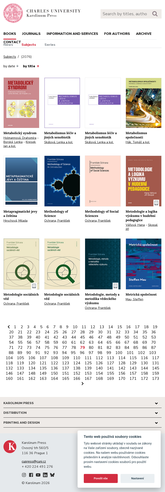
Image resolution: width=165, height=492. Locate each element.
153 (88, 373)
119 (20, 363)
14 (110, 327)
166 (76, 378)
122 (54, 363)
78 (73, 347)
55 (20, 342)
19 (155, 327)
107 (43, 357)
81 (100, 347)
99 (109, 352)
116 (144, 357)
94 (64, 352)
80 (91, 347)
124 (76, 363)
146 (9, 373)
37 (11, 337)
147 (20, 373)
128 (121, 363)
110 (76, 357)
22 (29, 332)
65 (109, 342)
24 (47, 332)
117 (155, 357)
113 (110, 357)
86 (144, 347)
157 (133, 373)
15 (119, 327)
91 (37, 352)
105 (20, 357)
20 (11, 332)
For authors (117, 33)
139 (88, 368)
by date (11, 66)
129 (133, 363)
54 (11, 342)
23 (38, 332)
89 (20, 352)
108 (54, 357)
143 (133, 368)
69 (144, 342)
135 (43, 368)
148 (31, 373)
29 (91, 332)
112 (99, 357)
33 (127, 332)
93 (55, 352)
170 (121, 378)
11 (84, 327)
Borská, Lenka (13, 142)
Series (49, 44)
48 (109, 337)
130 (144, 363)
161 (20, 378)
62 (82, 342)
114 (121, 357)
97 (91, 352)
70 (153, 342)
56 (29, 342)
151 (65, 373)
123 (65, 363)
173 (155, 378)
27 (73, 332)
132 (9, 368)
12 (92, 327)
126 (99, 363)
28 (82, 332)
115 (133, 357)
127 (110, 363)
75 (47, 347)
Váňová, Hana (135, 225)
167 (88, 378)
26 (64, 332)
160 (9, 378)
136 (54, 368)
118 (9, 363)
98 (100, 352)
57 (38, 342)
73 (29, 347)
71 (11, 347)
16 (128, 327)
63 (91, 342)
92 (46, 352)
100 (118, 352)
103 (152, 352)
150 (54, 373)
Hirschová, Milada (15, 221)
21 (20, 332)
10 (75, 327)
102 (141, 352)
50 (127, 337)
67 (127, 342)
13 (101, 327)
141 (110, 368)
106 (31, 357)
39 (29, 337)
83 (118, 347)
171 (133, 378)
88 (11, 352)
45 (82, 337)
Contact (12, 42)
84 (127, 347)
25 (55, 332)
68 (135, 342)
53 (153, 337)
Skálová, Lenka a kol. (58, 142)
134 (31, 368)
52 (144, 337)
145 (155, 368)
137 (65, 368)
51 (135, 337)
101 (130, 352)
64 (100, 342)
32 (118, 332)
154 (99, 373)
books (9, 33)
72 (20, 347)
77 (64, 347)
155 (110, 373)
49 (118, 337)
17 (137, 327)
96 (82, 352)
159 (155, 373)
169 (110, 378)
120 (31, 363)
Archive (143, 33)
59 (55, 342)
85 (135, 347)
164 (54, 378)
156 (121, 373)
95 (73, 352)
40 (38, 337)
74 (38, 347)
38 (20, 337)
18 (146, 327)
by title (31, 66)
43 (64, 337)
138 (76, 368)
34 (135, 332)
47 (100, 337)
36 (153, 332)
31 (109, 332)
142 (121, 368)
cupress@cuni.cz (34, 461)
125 (88, 363)
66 (118, 342)
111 (88, 357)
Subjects (28, 44)
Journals (31, 33)
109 (65, 357)
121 (43, 363)
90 (28, 352)
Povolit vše (101, 478)
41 (47, 337)
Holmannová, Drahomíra (19, 138)
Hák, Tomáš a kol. (138, 142)
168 (99, 378)
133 (20, 368)
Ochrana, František (57, 221)
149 (43, 373)
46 (91, 337)
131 (155, 363)
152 (76, 373)
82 (109, 347)
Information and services (72, 33)
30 (100, 332)
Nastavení (137, 478)
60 (64, 342)
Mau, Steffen (134, 299)
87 (153, 347)
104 (9, 357)
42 (55, 337)
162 (31, 378)
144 (144, 368)
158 (144, 373)
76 (55, 347)
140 (99, 368)
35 (144, 332)
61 (73, 342)
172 (144, 378)
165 (65, 378)
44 (73, 337)
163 (43, 378)
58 (47, 342)
